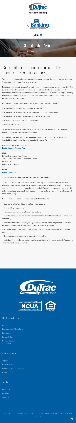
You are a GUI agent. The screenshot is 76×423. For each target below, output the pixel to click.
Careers (5, 372)
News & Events (8, 365)
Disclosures (6, 333)
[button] (36, 35)
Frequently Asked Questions (13, 368)
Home (26, 51)
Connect (33, 51)
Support (5, 361)
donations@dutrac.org (10, 172)
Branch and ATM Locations (12, 329)
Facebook (6, 389)
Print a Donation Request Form (14, 148)
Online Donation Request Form (14, 145)
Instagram (6, 397)
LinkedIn (5, 393)
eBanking (38, 24)
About (4, 325)
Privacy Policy (7, 337)
